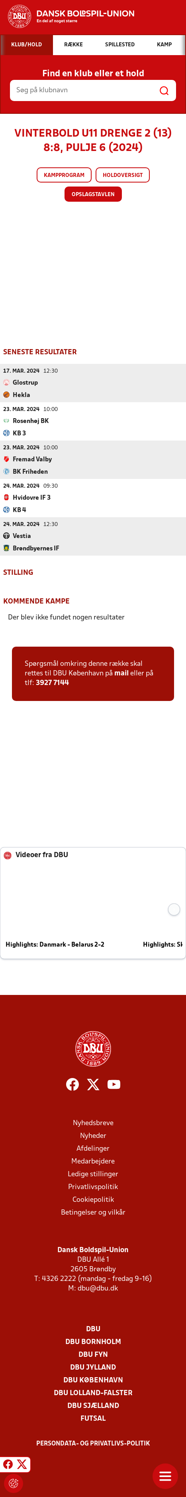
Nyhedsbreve (93, 1123)
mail (121, 673)
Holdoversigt (123, 175)
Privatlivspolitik (93, 1187)
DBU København (93, 1380)
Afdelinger (93, 1149)
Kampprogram (64, 175)
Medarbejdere (93, 1161)
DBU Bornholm (93, 1342)
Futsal (93, 1419)
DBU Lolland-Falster (93, 1393)
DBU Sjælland (93, 1406)
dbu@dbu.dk (98, 1288)
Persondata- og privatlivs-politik (93, 1444)
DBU (93, 1329)
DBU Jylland (93, 1367)
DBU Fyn (93, 1355)
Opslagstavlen (93, 194)
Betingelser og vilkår (93, 1212)
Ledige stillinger (93, 1174)
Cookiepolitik (93, 1200)
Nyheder (93, 1136)
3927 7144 (52, 683)
